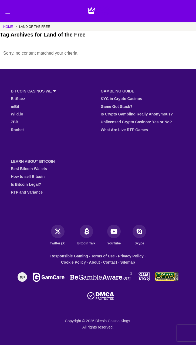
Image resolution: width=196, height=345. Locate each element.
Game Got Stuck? (116, 106)
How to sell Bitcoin (28, 176)
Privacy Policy (131, 256)
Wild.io (17, 114)
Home (8, 27)
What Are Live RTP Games (124, 130)
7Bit (14, 122)
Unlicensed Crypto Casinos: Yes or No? (136, 122)
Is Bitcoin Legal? (26, 184)
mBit (15, 106)
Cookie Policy (73, 262)
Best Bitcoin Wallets (29, 169)
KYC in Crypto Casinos (121, 99)
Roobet (17, 130)
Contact (110, 262)
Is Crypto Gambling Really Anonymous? (137, 114)
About (94, 262)
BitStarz (18, 99)
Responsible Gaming (69, 256)
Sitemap (127, 262)
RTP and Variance (27, 192)
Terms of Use (103, 256)
